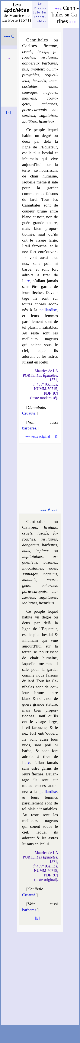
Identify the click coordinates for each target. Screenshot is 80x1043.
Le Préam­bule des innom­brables (40, 12)
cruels (27, 51)
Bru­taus (50, 527)
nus (25, 69)
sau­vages (29, 92)
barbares (29, 428)
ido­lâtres (29, 121)
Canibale (35, 889)
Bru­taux (50, 46)
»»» (72, 21)
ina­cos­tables (32, 568)
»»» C (9, 36)
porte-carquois (34, 109)
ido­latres (29, 603)
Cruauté (28, 413)
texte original (37, 436)
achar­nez (49, 585)
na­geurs (50, 92)
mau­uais (29, 579)
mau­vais (29, 98)
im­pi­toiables (32, 556)
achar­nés (49, 104)
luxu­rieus (46, 603)
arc (27, 280)
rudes (52, 86)
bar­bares (49, 63)
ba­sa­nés (39, 80)
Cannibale (36, 407)
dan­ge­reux (30, 63)
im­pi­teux (38, 69)
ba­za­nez (50, 562)
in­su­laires (49, 57)
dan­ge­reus (30, 545)
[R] (8, 112)
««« (58, 8)
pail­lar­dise (48, 310)
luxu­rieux (46, 121)
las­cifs (43, 51)
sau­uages (30, 574)
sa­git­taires (48, 115)
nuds (26, 550)
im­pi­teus (42, 550)
